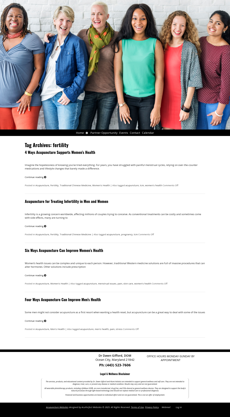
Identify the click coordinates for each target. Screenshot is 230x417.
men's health (102, 329)
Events (123, 132)
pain (119, 283)
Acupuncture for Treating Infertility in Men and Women (66, 201)
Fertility (54, 185)
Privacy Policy (152, 407)
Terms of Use (137, 407)
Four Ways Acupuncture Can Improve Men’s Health (63, 299)
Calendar (148, 132)
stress (119, 329)
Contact (135, 132)
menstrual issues (107, 283)
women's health (153, 185)
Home (80, 132)
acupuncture (132, 185)
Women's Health (101, 185)
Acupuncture (42, 185)
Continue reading (35, 177)
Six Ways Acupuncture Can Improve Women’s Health (64, 250)
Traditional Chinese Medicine (75, 185)
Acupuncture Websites (57, 407)
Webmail (166, 407)
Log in (179, 407)
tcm (142, 185)
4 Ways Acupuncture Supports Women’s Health (60, 152)
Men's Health (57, 329)
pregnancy (127, 234)
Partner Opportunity (103, 132)
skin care (128, 283)
